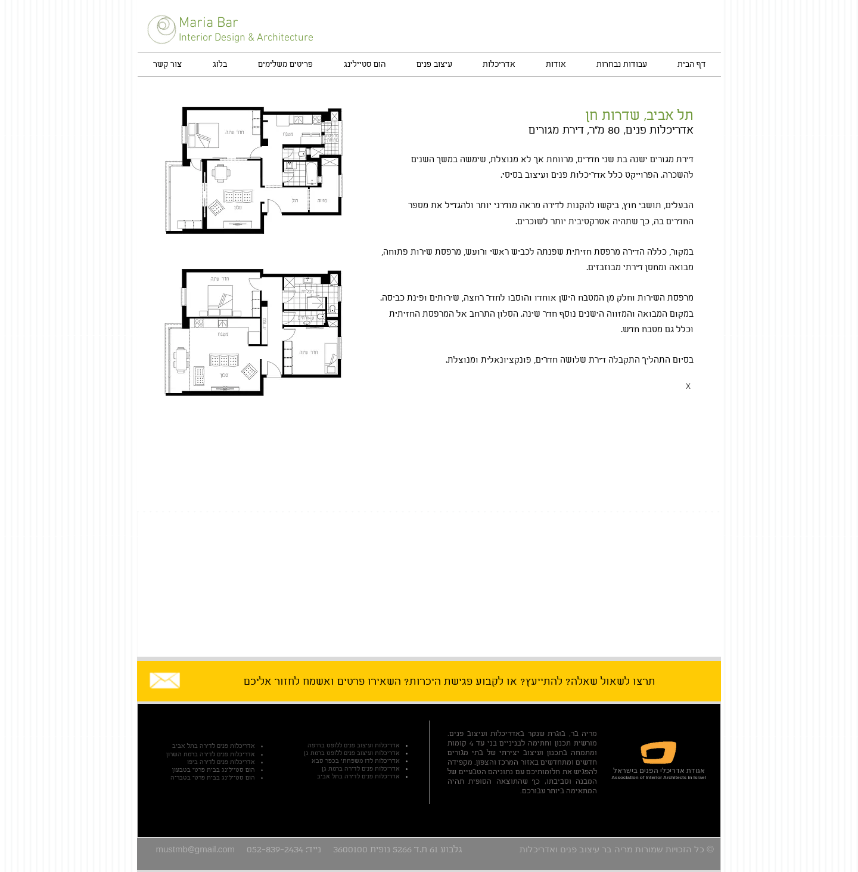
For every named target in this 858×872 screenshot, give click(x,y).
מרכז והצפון (495, 762)
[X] (688, 385)
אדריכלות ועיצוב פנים (484, 734)
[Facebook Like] (641, 27)
